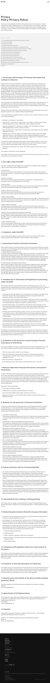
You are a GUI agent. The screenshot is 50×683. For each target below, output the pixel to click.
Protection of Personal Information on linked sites (11, 60)
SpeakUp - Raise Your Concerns (10, 679)
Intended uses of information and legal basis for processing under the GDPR (15, 47)
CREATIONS (7, 640)
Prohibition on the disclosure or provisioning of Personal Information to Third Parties (17, 48)
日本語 (10, 664)
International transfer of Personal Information (10, 45)
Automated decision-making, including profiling (11, 55)
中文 (13, 664)
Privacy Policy (7, 675)
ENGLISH (7, 664)
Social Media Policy (8, 677)
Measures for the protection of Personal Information (11, 52)
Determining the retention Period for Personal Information (12, 57)
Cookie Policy (7, 676)
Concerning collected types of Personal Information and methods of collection (16, 40)
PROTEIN (6, 638)
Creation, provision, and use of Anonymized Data (11, 53)
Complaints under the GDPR (7, 43)
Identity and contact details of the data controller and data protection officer (16, 62)
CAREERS (6, 659)
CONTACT (6, 661)
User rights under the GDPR (7, 42)
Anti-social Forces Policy (9, 678)
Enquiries (4, 65)
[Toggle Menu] (48, 1)
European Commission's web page (37, 259)
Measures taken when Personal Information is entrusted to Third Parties (15, 50)
